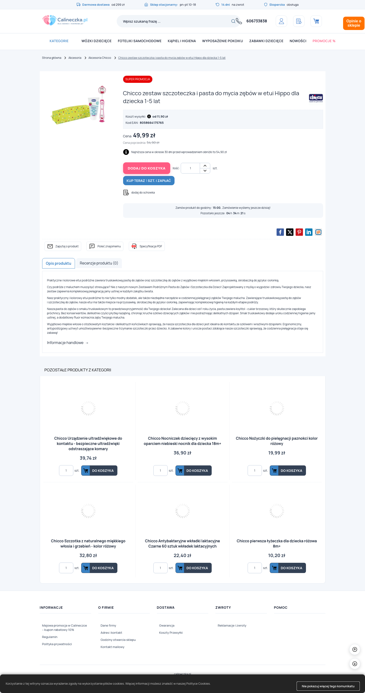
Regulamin (50, 637)
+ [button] (205, 165)
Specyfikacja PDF (151, 246)
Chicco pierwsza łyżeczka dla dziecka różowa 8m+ (277, 543)
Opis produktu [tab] (58, 263)
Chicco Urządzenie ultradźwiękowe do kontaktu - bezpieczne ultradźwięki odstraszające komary (88, 443)
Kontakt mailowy (113, 647)
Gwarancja (167, 625)
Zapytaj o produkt (67, 246)
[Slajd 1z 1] (79, 104)
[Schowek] (299, 21)
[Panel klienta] (281, 21)
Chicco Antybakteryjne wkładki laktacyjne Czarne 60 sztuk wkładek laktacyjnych (182, 543)
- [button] (205, 171)
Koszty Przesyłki (171, 632)
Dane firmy (108, 625)
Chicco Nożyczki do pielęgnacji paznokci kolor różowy (277, 441)
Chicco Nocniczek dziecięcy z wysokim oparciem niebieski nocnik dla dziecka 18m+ (182, 441)
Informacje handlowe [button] (65, 342)
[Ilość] (190, 168)
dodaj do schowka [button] (143, 192)
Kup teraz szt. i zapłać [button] (149, 180)
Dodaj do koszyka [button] (147, 168)
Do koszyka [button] (103, 470)
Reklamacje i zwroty (232, 625)
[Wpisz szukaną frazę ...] (172, 21)
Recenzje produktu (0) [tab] (99, 263)
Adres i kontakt (111, 632)
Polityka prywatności (57, 644)
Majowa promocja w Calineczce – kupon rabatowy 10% (64, 627)
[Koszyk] (316, 21)
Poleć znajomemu (109, 246)
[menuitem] (59, 41)
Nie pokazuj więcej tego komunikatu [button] (328, 686)
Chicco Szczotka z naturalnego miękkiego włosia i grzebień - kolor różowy (88, 543)
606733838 (256, 21)
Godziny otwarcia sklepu (118, 640)
